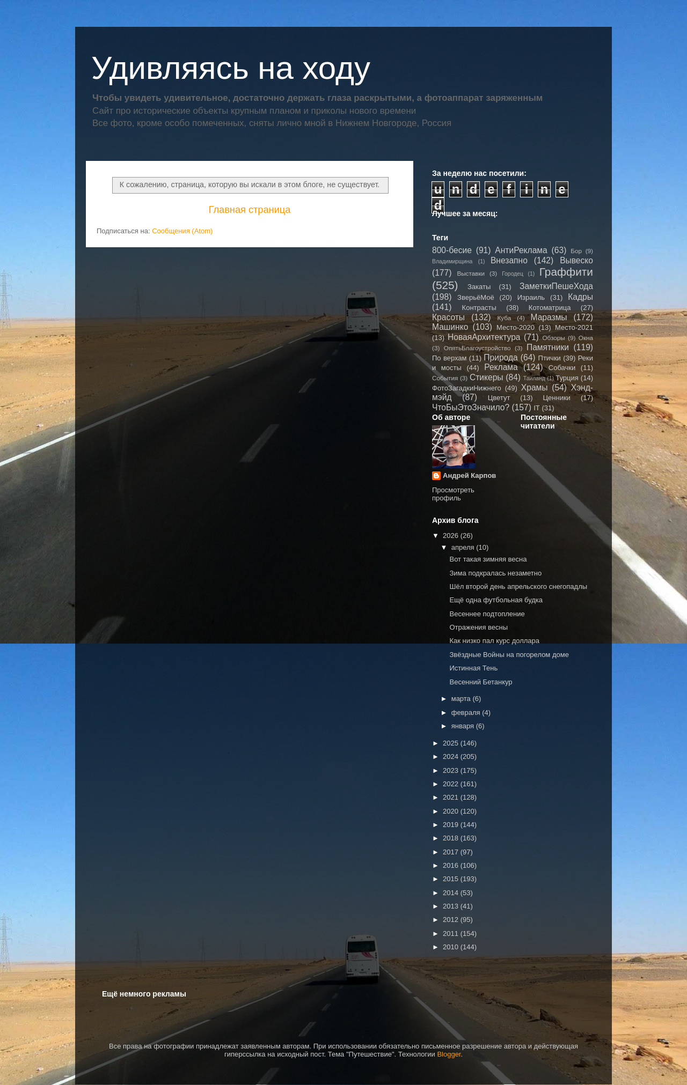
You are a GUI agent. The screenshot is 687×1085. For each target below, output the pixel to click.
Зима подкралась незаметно (495, 573)
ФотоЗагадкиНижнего (466, 388)
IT (536, 408)
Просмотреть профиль (453, 494)
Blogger (449, 1054)
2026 (452, 536)
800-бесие (452, 250)
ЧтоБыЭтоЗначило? (470, 407)
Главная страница (250, 209)
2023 (452, 770)
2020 (452, 811)
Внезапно (509, 260)
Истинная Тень (473, 668)
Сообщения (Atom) (182, 231)
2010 (452, 947)
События (445, 377)
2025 (452, 743)
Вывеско (576, 260)
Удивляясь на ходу (230, 68)
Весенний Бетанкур (480, 682)
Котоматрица (550, 308)
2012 (452, 920)
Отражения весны (478, 627)
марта (462, 699)
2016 (452, 865)
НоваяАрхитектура (484, 337)
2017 (452, 852)
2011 (452, 933)
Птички (549, 358)
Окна (586, 337)
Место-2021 (574, 327)
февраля (467, 712)
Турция (567, 378)
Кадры (580, 296)
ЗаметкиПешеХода (556, 286)
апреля (464, 547)
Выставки (471, 273)
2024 (452, 756)
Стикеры (486, 377)
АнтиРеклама (521, 250)
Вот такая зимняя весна (488, 559)
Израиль (531, 297)
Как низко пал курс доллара (494, 641)
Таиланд (534, 378)
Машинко (450, 326)
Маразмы (548, 317)
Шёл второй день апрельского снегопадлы (518, 586)
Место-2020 (515, 327)
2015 (452, 879)
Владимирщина (452, 261)
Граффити (566, 271)
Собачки (562, 368)
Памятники (548, 347)
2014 (452, 893)
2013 (452, 906)
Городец (512, 274)
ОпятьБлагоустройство (477, 347)
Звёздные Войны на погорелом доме (508, 655)
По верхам (449, 358)
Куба (504, 317)
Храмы (534, 387)
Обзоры (553, 337)
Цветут (499, 398)
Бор (576, 250)
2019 (452, 825)
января (463, 726)
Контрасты (479, 308)
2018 (452, 838)
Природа (500, 357)
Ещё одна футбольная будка (496, 600)
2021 (452, 797)
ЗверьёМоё (475, 297)
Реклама (501, 367)
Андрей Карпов (469, 475)
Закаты (479, 287)
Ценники (556, 398)
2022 (452, 784)
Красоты (448, 317)
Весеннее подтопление (486, 614)
